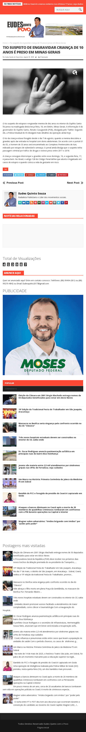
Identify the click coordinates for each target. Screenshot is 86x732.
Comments (11, 388)
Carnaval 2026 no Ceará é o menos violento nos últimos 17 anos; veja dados (51, 4)
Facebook (8, 175)
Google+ (30, 175)
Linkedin (41, 175)
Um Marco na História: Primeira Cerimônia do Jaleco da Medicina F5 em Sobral (50, 480)
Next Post (73, 182)
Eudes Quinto (9, 57)
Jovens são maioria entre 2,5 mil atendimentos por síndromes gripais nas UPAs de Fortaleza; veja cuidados (49, 466)
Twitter (19, 175)
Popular (9, 383)
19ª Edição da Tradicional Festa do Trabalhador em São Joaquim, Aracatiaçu (50, 410)
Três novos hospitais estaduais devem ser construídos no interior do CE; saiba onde (47, 438)
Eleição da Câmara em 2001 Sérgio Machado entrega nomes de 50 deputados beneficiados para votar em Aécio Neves (50, 396)
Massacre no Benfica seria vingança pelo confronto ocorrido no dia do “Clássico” (50, 424)
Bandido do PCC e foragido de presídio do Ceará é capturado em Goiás (50, 494)
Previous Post (15, 182)
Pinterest (62, 175)
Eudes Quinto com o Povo (56, 723)
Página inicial (43, 727)
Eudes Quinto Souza (32, 193)
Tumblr (51, 175)
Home (5, 43)
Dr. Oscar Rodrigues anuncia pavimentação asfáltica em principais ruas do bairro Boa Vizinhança (47, 452)
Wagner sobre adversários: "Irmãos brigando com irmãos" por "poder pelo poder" (49, 522)
